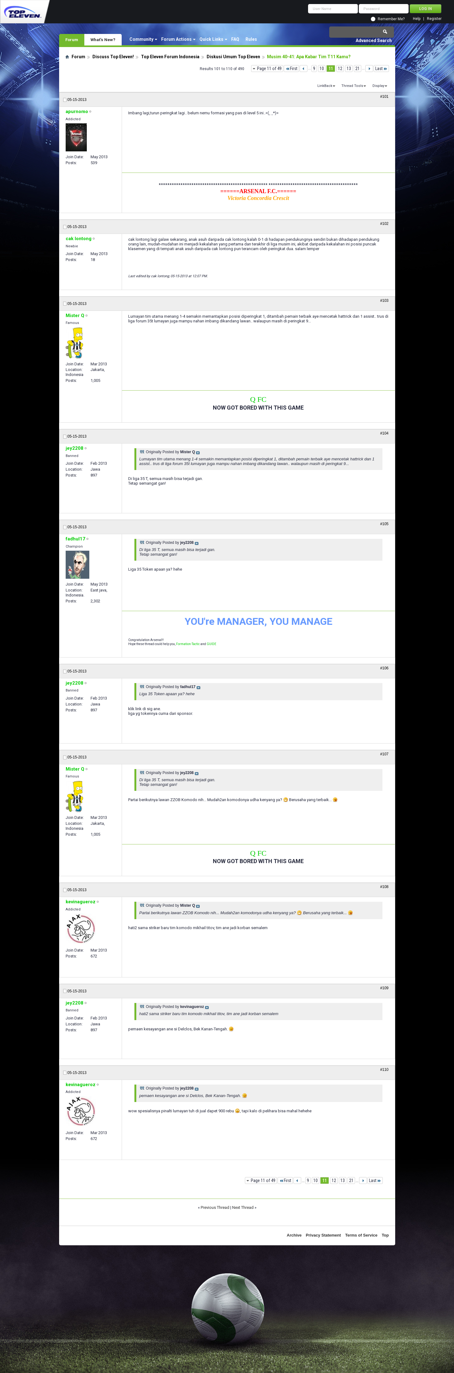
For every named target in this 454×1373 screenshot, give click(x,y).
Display (378, 86)
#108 (384, 887)
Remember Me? (391, 19)
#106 (384, 668)
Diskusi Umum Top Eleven (233, 56)
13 (349, 68)
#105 (384, 524)
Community (141, 39)
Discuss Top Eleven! (113, 56)
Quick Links (211, 39)
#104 (384, 433)
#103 (384, 300)
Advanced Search (374, 40)
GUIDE (211, 644)
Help (416, 19)
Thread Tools (352, 86)
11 (331, 68)
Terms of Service (361, 1235)
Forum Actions (176, 39)
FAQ (235, 39)
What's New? (103, 39)
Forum (71, 39)
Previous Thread (215, 1207)
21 (357, 68)
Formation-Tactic (188, 644)
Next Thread (243, 1207)
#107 (384, 754)
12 (340, 68)
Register (434, 19)
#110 (384, 1069)
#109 (384, 988)
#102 (384, 223)
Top (385, 1235)
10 (322, 68)
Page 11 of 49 (269, 68)
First (291, 68)
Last (381, 68)
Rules (251, 39)
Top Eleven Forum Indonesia (170, 56)
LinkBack (324, 86)
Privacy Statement (323, 1235)
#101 (384, 96)
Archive (294, 1235)
